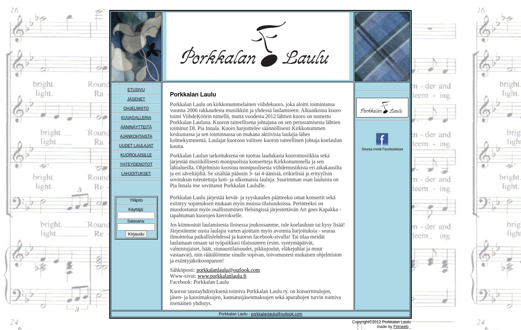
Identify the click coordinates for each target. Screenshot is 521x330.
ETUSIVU (136, 89)
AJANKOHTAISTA (136, 136)
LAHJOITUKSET (136, 173)
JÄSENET (136, 99)
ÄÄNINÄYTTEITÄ (136, 127)
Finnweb (400, 326)
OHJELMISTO (136, 108)
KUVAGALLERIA (136, 117)
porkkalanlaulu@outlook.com (276, 314)
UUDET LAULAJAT (136, 145)
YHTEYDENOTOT (136, 164)
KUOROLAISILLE (136, 155)
